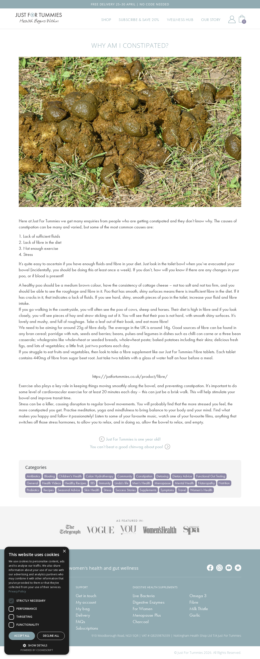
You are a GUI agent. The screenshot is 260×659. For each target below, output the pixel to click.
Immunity (105, 483)
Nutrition (224, 483)
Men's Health (142, 483)
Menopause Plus (147, 615)
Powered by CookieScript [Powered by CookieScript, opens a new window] (36, 650)
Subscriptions (87, 628)
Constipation (144, 476)
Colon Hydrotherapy (99, 476)
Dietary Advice (182, 476)
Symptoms (167, 490)
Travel (182, 490)
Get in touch (86, 595)
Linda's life (122, 483)
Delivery (83, 615)
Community (125, 476)
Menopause (163, 483)
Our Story (211, 20)
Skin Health (92, 490)
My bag (83, 608)
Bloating (49, 476)
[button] (37, 645)
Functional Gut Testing (211, 476)
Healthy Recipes (76, 483)
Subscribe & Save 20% (139, 20)
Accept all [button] (22, 636)
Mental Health (184, 483)
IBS (93, 483)
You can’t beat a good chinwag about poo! (130, 446)
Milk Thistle (198, 608)
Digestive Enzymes (148, 602)
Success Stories (126, 490)
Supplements (148, 490)
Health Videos (51, 483)
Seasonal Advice (69, 490)
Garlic (194, 615)
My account (86, 602)
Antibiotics (33, 476)
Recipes (48, 490)
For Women (143, 608)
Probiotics (33, 490)
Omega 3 (197, 595)
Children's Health (70, 476)
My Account (232, 19)
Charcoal (141, 621)
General (32, 483)
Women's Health (202, 490)
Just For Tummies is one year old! (130, 439)
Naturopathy (207, 483)
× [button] (64, 551)
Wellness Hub (180, 20)
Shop (107, 20)
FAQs (80, 621)
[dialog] (36, 601)
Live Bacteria (144, 595)
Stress (108, 490)
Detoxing (163, 476)
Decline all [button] (51, 636)
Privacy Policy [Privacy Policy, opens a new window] (17, 591)
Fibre (193, 602)
